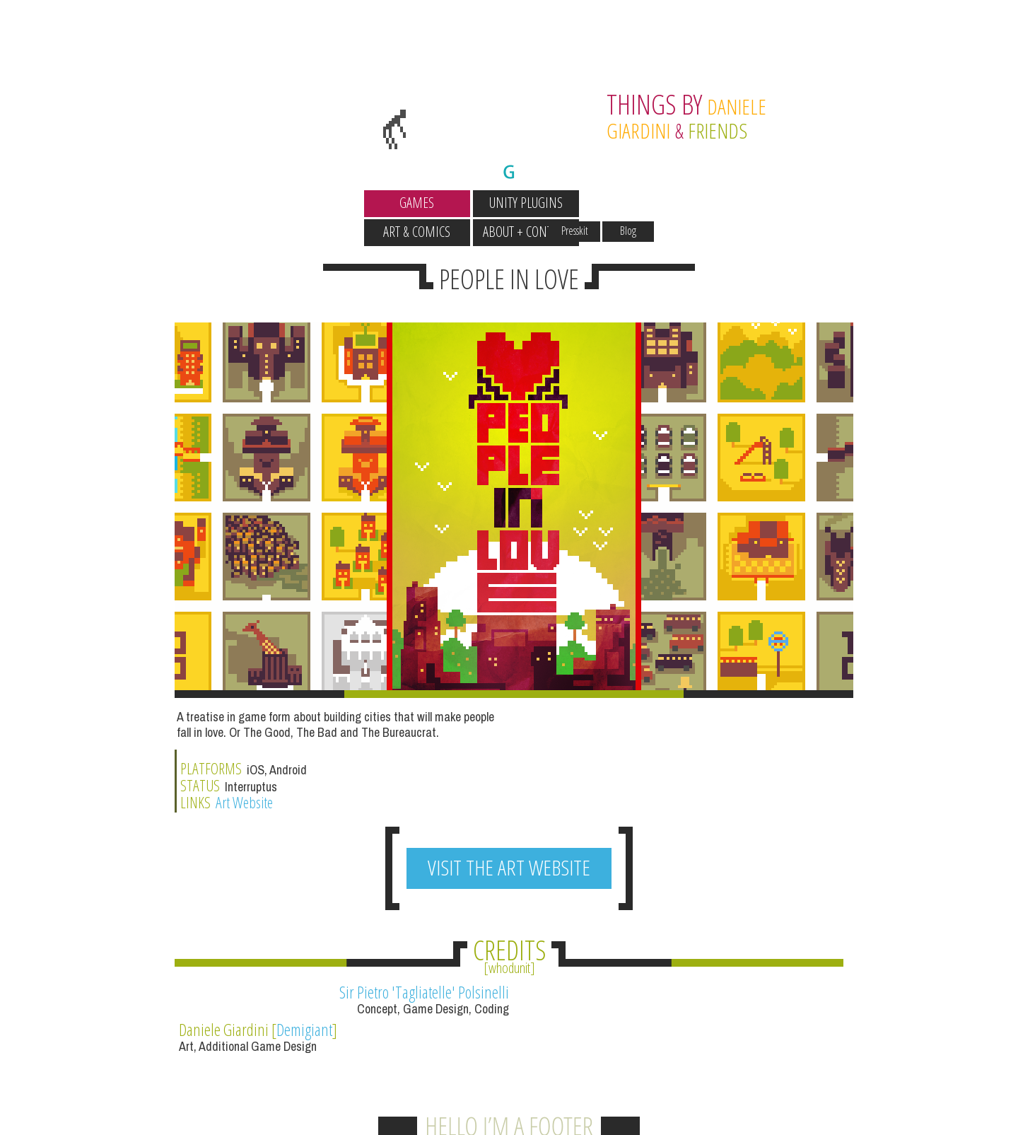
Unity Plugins (454, 202)
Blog (699, 176)
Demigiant (649, 894)
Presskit (646, 176)
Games (346, 202)
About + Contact (672, 202)
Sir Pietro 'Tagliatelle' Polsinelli (410, 894)
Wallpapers (345, 176)
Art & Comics (563, 202)
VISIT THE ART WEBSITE (509, 769)
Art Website (590, 699)
